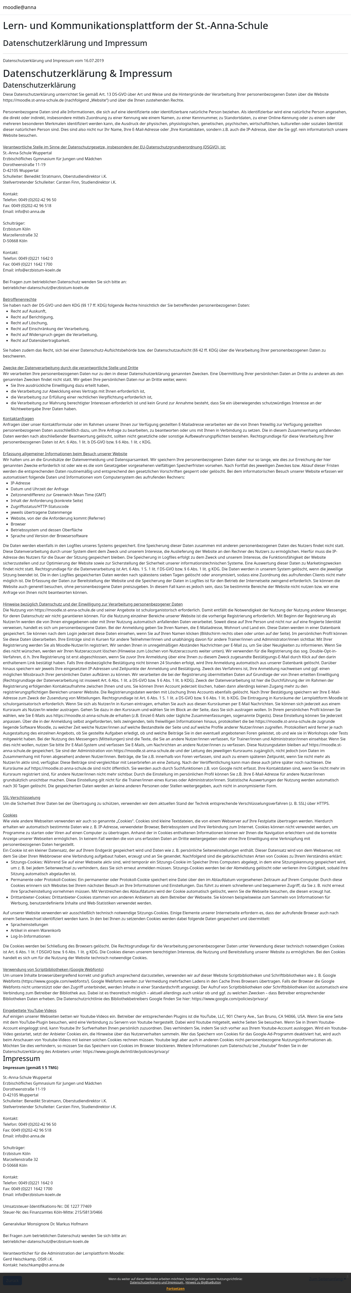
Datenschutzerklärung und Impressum (157, 1282)
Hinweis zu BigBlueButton (203, 1282)
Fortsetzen (175, 1288)
